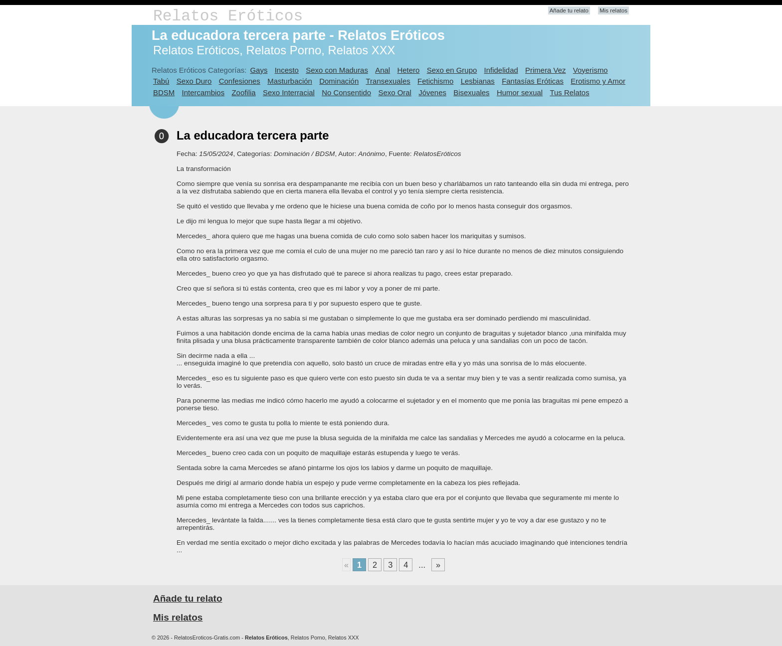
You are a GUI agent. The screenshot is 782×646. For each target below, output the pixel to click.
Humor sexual (520, 92)
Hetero (408, 70)
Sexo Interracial (289, 92)
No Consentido (346, 92)
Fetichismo (435, 81)
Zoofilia (243, 92)
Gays (258, 70)
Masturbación (289, 81)
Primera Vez (545, 70)
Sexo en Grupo (452, 70)
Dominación (339, 81)
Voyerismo (590, 70)
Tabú (161, 81)
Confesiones (239, 81)
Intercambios (203, 92)
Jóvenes (432, 92)
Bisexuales (471, 92)
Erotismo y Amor (598, 81)
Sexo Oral (394, 92)
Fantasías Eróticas (533, 81)
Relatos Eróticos (228, 16)
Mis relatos (613, 10)
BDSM (164, 92)
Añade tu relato (569, 10)
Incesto (287, 70)
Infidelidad (501, 70)
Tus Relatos (569, 92)
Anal (382, 70)
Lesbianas (478, 81)
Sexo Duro (194, 81)
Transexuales (388, 81)
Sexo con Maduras (337, 70)
